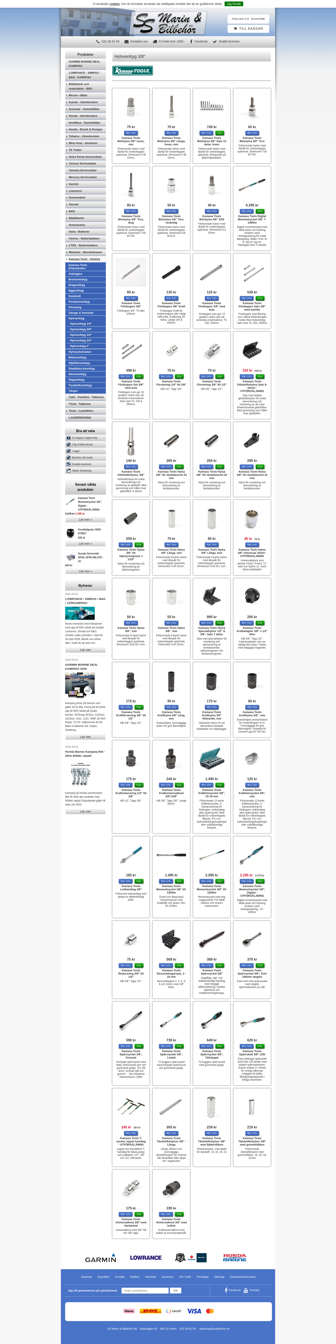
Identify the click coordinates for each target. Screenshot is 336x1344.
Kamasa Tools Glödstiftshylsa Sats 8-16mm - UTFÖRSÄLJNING (252, 386)
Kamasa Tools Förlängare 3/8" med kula (211, 306)
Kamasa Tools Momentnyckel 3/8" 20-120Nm (171, 889)
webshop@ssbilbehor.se (214, 1328)
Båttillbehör (76, 229)
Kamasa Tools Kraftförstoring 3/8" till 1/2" (131, 715)
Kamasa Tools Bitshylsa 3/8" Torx (252, 139)
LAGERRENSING (80, 429)
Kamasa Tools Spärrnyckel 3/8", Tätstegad (211, 1054)
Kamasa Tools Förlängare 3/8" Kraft (171, 305)
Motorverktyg (77, 369)
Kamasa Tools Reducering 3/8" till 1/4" (131, 973)
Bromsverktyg (78, 291)
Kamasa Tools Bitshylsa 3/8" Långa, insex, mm (171, 141)
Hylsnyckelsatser (80, 363)
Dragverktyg (77, 296)
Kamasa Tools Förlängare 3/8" (131, 305)
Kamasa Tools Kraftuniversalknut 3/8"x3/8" (171, 793)
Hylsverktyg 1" (80, 357)
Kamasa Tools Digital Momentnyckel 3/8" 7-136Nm (252, 219)
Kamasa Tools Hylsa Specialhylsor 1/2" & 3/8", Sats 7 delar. (211, 631)
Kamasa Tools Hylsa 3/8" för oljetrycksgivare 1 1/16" (131, 554)
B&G (72, 222)
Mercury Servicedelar (83, 188)
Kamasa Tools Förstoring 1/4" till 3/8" (171, 383)
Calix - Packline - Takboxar (86, 408)
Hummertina (77, 236)
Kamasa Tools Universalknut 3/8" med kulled (171, 1222)
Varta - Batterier (79, 243)
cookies (115, 4)
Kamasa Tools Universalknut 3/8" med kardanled (131, 1222)
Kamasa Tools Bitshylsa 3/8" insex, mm (130, 141)
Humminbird (77, 209)
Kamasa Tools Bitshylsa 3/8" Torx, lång (131, 219)
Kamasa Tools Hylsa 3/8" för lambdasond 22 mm (171, 475)
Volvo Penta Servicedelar (85, 168)
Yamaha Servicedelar (83, 181)
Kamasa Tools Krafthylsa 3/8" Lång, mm (171, 715)
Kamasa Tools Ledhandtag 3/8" (131, 887)
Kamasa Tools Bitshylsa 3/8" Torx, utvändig (171, 219)
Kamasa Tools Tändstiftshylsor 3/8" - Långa (171, 1141)
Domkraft (75, 307)
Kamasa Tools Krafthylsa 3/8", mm (252, 713)
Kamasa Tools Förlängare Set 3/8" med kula (131, 384)
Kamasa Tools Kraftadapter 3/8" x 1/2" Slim (252, 631)
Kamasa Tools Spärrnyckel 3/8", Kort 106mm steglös (252, 973)
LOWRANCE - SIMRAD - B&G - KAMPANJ (84, 86)
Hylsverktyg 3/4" (81, 352)
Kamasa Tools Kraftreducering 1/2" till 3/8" (131, 793)
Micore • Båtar (78, 106)
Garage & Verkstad (81, 324)
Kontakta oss (136, 41)
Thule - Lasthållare (81, 422)
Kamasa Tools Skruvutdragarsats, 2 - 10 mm (171, 973)
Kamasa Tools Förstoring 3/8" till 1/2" (211, 383)
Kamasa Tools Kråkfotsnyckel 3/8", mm (252, 793)
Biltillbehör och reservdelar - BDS (80, 98)
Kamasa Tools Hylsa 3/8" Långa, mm (171, 551)
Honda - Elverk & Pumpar (85, 141)
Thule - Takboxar (80, 415)
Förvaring (75, 318)
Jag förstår (234, 4)
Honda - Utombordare (83, 127)
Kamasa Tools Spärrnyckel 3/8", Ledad (171, 1054)
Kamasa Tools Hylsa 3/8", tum (131, 629)
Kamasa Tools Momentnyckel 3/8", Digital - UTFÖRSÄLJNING (252, 890)
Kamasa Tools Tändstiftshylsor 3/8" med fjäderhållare (212, 1141)
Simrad (73, 216)
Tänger (73, 402)
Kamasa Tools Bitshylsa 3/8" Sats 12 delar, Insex (211, 141)
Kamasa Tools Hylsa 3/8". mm (171, 629)
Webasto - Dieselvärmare (85, 263)
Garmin (74, 195)
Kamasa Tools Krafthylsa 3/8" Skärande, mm (211, 715)
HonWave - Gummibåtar (84, 134)
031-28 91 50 (107, 41)
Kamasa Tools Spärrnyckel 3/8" (212, 972)
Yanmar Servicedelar (82, 175)
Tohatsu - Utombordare (84, 147)
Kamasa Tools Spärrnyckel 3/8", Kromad (131, 1054)
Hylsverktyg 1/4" (81, 335)
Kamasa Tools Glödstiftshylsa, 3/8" (131, 473)
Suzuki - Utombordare (83, 113)
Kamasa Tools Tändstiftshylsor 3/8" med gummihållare (252, 1141)
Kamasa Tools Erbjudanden (78, 278)
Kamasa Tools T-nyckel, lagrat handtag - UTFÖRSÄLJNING (131, 1141)
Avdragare (75, 285)
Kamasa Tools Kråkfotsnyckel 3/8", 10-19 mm (211, 793)
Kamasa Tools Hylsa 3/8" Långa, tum (211, 551)
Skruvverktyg (77, 385)
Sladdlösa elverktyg (82, 380)
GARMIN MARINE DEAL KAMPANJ (84, 75)
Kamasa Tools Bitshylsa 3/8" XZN (212, 218)
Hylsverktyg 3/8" (81, 340)
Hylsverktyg (76, 330)
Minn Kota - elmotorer (83, 154)
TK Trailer (75, 161)
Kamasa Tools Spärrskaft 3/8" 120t (252, 1053)
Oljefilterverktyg (79, 374)
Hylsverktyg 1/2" (81, 346)
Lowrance (75, 202)
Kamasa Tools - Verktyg (84, 270)
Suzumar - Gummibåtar (84, 120)
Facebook (198, 41)
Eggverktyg (76, 302)
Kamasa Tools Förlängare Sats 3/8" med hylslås (252, 306)
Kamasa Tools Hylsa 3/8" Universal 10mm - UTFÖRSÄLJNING (252, 553)
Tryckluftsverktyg (80, 396)
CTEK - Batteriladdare (83, 256)
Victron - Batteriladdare (84, 250)
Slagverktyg (76, 391)
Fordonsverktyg (79, 313)
